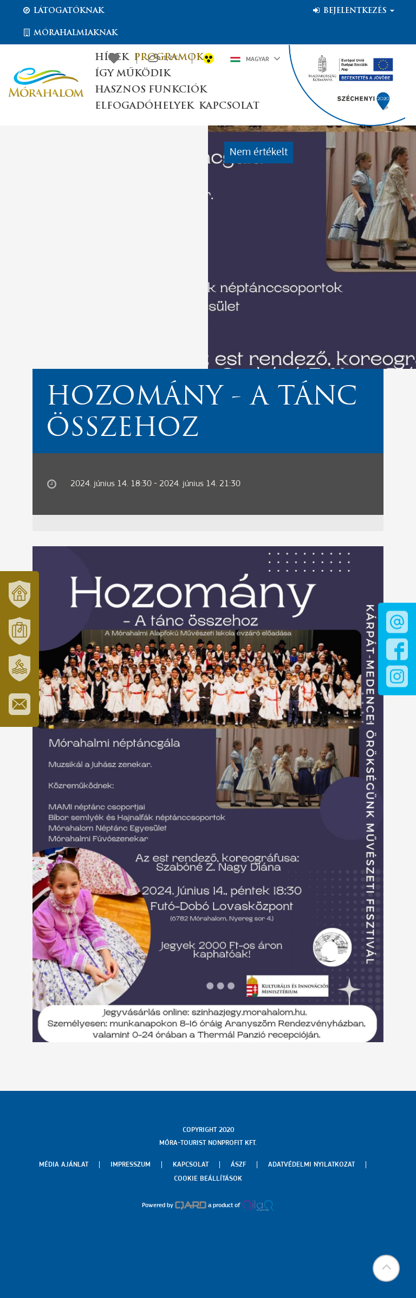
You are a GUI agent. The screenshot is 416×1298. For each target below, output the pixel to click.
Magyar (255, 58)
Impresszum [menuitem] (130, 1164)
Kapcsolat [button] (229, 106)
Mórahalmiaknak (70, 33)
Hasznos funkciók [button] (150, 90)
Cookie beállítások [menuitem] (208, 1178)
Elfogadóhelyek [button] (144, 106)
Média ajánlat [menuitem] (63, 1164)
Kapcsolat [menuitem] (191, 1164)
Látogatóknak (63, 10)
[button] (386, 1268)
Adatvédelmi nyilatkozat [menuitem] (311, 1164)
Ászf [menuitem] (238, 1164)
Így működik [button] (132, 73)
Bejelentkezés (352, 10)
